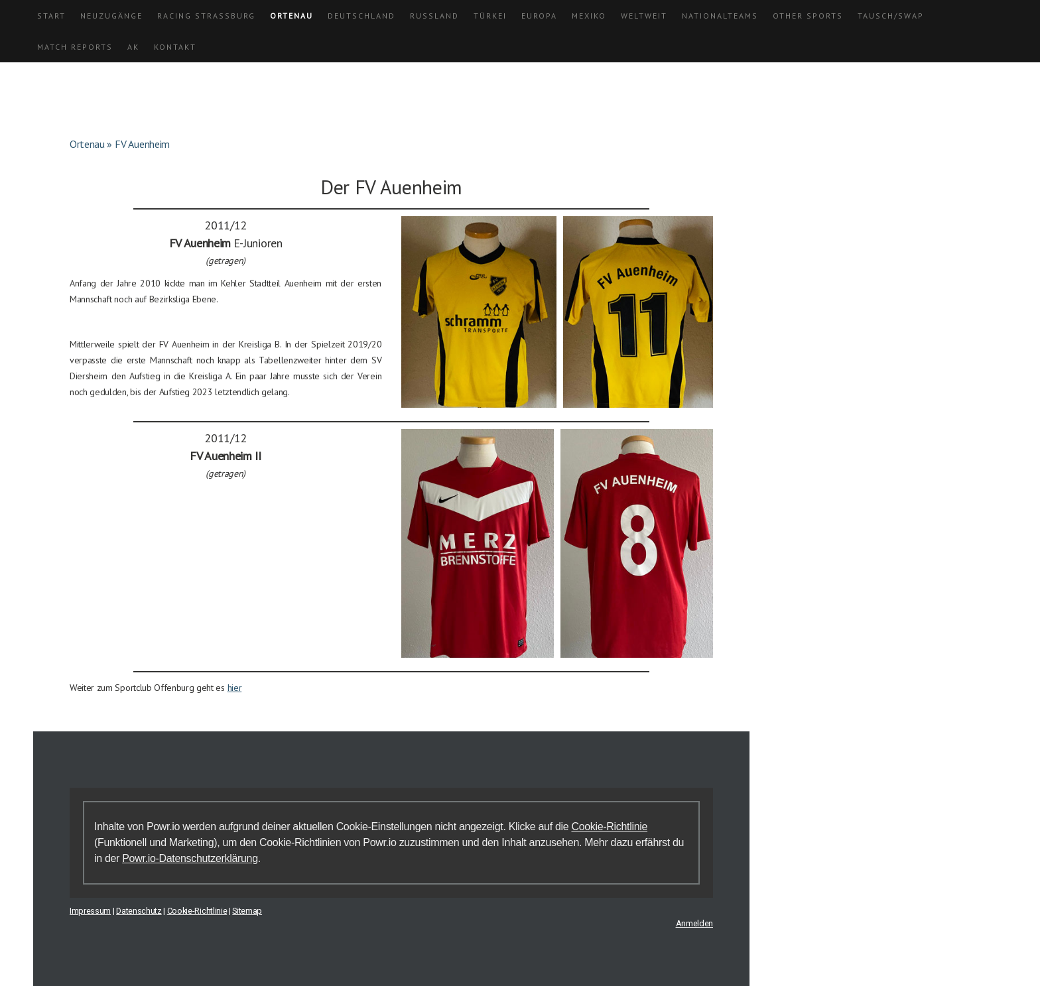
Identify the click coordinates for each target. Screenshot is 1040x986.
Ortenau (291, 16)
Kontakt (175, 47)
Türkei (490, 16)
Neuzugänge (111, 16)
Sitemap (247, 911)
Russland (434, 16)
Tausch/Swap (891, 16)
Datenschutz (138, 911)
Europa (539, 16)
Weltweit (644, 16)
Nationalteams (720, 16)
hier (235, 688)
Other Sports (808, 16)
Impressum (90, 911)
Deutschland (361, 16)
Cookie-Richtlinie (609, 826)
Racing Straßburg (206, 16)
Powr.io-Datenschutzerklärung (189, 858)
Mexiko (589, 16)
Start (51, 16)
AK (133, 47)
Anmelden (694, 923)
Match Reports (75, 47)
